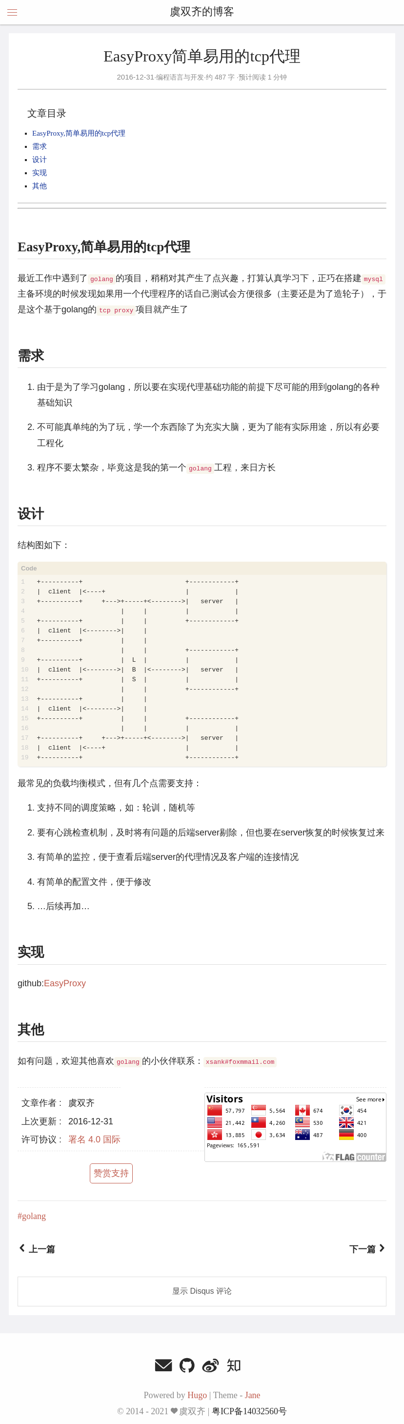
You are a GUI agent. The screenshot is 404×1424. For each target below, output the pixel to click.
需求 (39, 146)
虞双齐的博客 (202, 12)
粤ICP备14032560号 (249, 1411)
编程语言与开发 (180, 77)
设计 (39, 159)
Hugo (197, 1395)
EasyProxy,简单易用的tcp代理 (78, 133)
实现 (39, 173)
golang (34, 1216)
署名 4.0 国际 (94, 1139)
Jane (253, 1395)
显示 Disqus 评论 (202, 1291)
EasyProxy (65, 983)
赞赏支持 (111, 1173)
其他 (39, 186)
